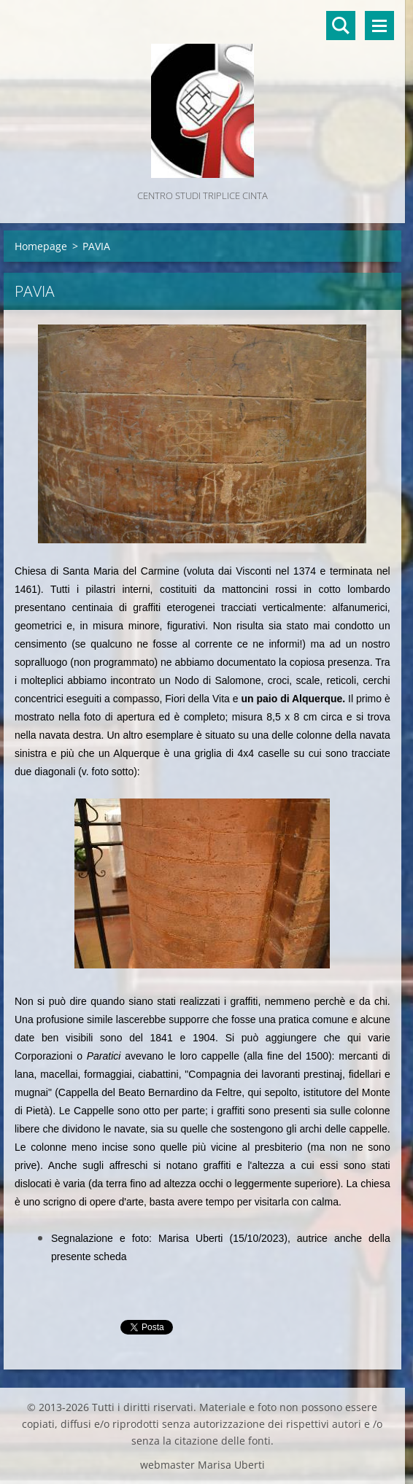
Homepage (41, 246)
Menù (379, 25)
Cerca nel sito (340, 25)
